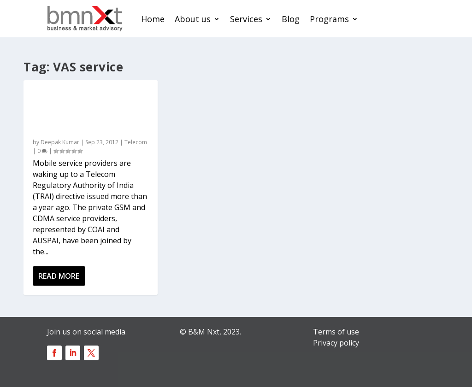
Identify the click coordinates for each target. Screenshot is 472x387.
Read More (58, 276)
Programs (329, 18)
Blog (291, 18)
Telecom (135, 142)
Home (153, 18)
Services (246, 18)
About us (193, 18)
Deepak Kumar (60, 142)
